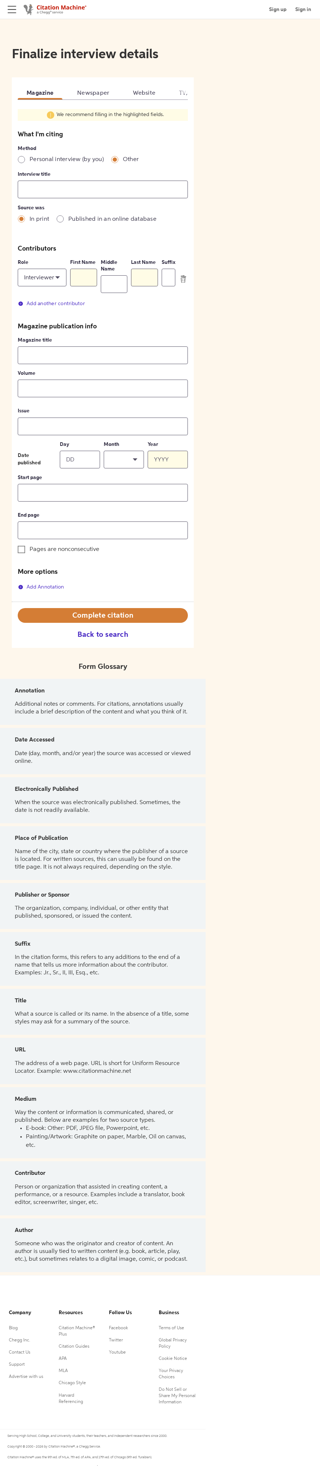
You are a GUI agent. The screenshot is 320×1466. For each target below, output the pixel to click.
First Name (83, 262)
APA (63, 1359)
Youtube (117, 1352)
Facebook (118, 1328)
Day (64, 444)
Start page (30, 477)
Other (131, 160)
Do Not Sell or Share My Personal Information (177, 1396)
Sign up (277, 9)
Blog (13, 1328)
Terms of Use (171, 1328)
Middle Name (109, 266)
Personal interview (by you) (67, 160)
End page (28, 515)
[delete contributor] (183, 279)
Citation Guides (74, 1346)
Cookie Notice (173, 1359)
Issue (24, 410)
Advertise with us (26, 1377)
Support (17, 1364)
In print (39, 219)
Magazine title (35, 340)
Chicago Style (72, 1383)
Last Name (143, 262)
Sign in (303, 9)
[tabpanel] (103, 355)
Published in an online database (112, 219)
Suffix (168, 262)
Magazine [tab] (40, 93)
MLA (63, 1371)
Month (111, 444)
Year (153, 444)
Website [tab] (144, 93)
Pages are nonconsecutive (64, 549)
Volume (26, 373)
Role (23, 262)
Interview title (34, 174)
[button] (42, 277)
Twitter (116, 1340)
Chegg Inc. (19, 1340)
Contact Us (19, 1352)
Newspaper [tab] (93, 93)
